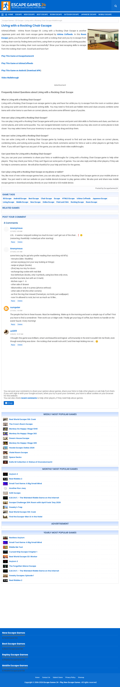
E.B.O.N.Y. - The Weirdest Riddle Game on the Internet (34, 497)
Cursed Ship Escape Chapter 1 (23, 551)
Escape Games (8, 21)
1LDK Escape (14, 493)
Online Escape (48, 202)
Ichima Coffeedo (65, 34)
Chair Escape (46, 198)
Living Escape (8, 202)
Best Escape (42, 14)
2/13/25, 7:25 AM (16, 311)
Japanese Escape (88, 14)
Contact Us (46, 677)
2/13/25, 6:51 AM (16, 252)
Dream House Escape (19, 438)
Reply (13, 242)
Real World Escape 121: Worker (23, 556)
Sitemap (81, 677)
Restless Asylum (16, 537)
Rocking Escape (77, 202)
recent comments (29, 398)
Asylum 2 (13, 474)
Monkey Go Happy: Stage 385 (23, 443)
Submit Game (58, 677)
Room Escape (56, 14)
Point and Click (62, 202)
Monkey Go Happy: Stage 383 (23, 433)
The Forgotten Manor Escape (22, 566)
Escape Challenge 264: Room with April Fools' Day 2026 (35, 502)
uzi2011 (13, 331)
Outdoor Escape (71, 14)
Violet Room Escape (18, 452)
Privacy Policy (70, 677)
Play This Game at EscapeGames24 (17, 56)
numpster (15, 307)
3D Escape (19, 21)
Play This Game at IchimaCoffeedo (17, 63)
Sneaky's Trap (15, 507)
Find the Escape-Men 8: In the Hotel (25, 516)
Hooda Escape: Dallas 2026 (22, 447)
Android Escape (20, 198)
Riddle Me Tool (16, 547)
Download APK (34, 70)
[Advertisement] (60, 606)
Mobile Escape (105, 14)
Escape (18, 14)
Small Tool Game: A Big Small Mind (25, 483)
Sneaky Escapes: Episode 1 (21, 575)
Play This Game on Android (13, 70)
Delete (20, 242)
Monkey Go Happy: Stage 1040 (23, 428)
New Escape (29, 14)
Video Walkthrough (10, 78)
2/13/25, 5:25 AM (16, 231)
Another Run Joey (17, 488)
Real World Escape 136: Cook (22, 419)
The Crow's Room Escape (21, 424)
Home (9, 14)
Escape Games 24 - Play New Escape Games (62, 682)
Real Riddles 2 (15, 478)
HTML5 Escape (68, 198)
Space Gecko (15, 457)
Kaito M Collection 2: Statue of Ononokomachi (30, 462)
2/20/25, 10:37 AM (16, 334)
